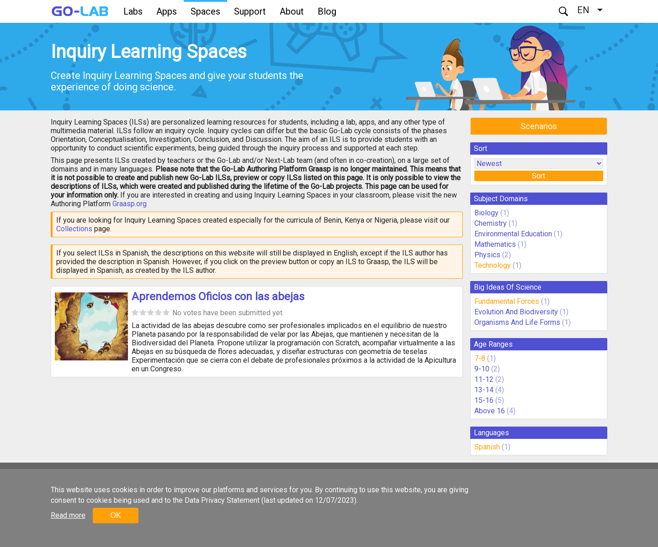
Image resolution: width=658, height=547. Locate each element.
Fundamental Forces (506, 301)
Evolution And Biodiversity (516, 311)
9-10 (481, 369)
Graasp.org (129, 203)
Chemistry (490, 223)
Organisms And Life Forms (517, 322)
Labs (133, 11)
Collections (74, 228)
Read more (68, 515)
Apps (166, 11)
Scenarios (538, 126)
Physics (487, 254)
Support (250, 11)
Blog (327, 11)
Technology (492, 265)
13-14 (484, 390)
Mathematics (495, 244)
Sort (538, 176)
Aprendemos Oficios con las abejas (218, 296)
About (292, 11)
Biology (486, 212)
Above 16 (489, 410)
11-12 (484, 379)
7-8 (479, 358)
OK (115, 515)
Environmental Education (513, 233)
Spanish (487, 447)
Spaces (205, 11)
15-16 (484, 400)
